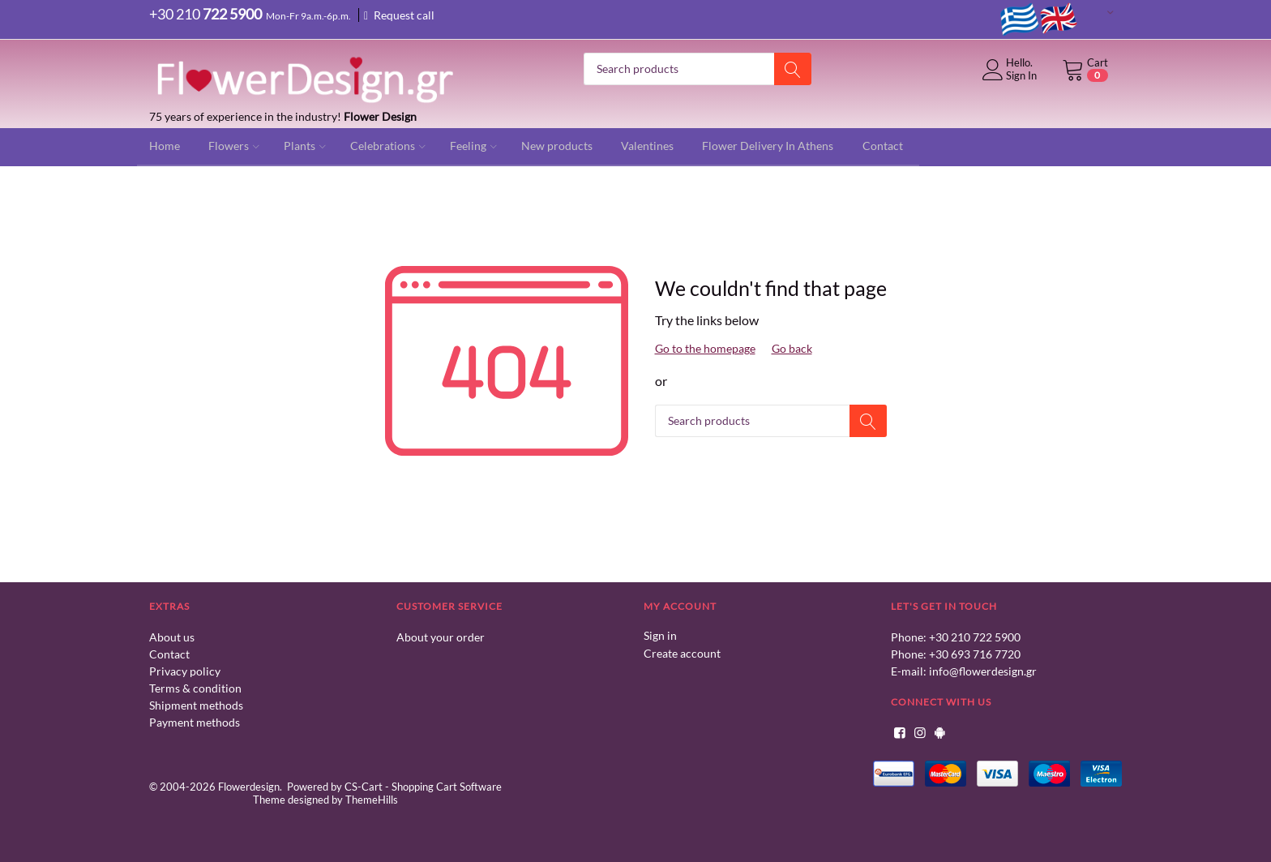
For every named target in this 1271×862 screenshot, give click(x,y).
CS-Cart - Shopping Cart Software (423, 786)
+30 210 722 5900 (975, 637)
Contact (169, 654)
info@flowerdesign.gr (983, 671)
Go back (792, 348)
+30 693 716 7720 (975, 654)
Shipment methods (196, 705)
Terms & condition (195, 688)
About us (172, 637)
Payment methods (194, 722)
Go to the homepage (705, 348)
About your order (440, 637)
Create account (682, 652)
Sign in (660, 635)
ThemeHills (371, 799)
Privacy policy (184, 671)
